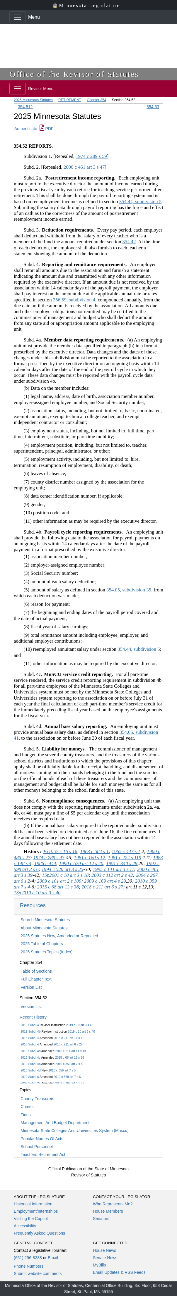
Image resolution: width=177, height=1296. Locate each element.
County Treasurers (37, 1098)
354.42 (129, 241)
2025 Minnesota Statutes (33, 100)
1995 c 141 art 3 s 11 (113, 869)
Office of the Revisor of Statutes (74, 74)
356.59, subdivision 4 (74, 300)
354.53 (153, 106)
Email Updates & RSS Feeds (119, 1272)
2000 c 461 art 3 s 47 (84, 167)
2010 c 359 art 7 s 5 (62, 1070)
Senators (101, 1218)
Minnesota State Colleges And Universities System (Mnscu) (75, 1130)
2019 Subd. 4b (30, 1031)
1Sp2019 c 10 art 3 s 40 (37, 892)
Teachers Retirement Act (43, 1154)
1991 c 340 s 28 (121, 863)
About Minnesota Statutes (44, 928)
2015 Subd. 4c (30, 1057)
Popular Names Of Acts (42, 1138)
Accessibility (25, 1225)
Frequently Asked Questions (39, 1233)
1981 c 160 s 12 (89, 857)
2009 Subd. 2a (30, 1083)
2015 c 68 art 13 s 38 (69, 1057)
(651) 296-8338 (28, 1257)
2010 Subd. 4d (30, 1070)
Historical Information (33, 1204)
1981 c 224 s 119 (124, 857)
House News (104, 1250)
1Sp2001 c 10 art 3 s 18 (65, 875)
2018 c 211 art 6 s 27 (68, 1044)
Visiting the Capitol (31, 1218)
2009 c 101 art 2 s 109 (59, 881)
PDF (47, 128)
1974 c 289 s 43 (48, 857)
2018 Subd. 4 (30, 1038)
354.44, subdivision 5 (140, 201)
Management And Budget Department (55, 1122)
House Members (108, 1211)
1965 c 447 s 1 (126, 851)
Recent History (33, 1017)
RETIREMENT (69, 100)
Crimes (27, 1106)
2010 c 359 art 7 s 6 (67, 1076)
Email (53, 1257)
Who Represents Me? (112, 1204)
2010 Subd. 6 (30, 1076)
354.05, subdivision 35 (128, 590)
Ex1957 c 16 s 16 (60, 851)
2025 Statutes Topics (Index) (46, 952)
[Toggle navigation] (17, 17)
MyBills (99, 1265)
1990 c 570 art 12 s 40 (81, 863)
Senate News (105, 1257)
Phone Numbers (28, 1266)
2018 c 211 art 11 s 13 (70, 1051)
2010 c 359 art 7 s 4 (69, 1064)
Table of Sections (36, 971)
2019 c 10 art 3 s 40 (79, 1025)
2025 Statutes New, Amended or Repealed (59, 935)
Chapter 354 (96, 100)
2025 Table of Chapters (42, 943)
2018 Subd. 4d (30, 1051)
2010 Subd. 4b (30, 1064)
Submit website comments (38, 1273)
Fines (25, 1114)
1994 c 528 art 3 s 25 (63, 869)
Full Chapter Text (36, 979)
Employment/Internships (36, 1211)
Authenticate (25, 128)
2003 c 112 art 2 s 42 (112, 875)
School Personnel (37, 1146)
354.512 (25, 106)
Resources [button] (33, 905)
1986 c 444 (45, 863)
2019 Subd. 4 (30, 1025)
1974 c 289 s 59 (91, 156)
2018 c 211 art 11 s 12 (69, 1038)
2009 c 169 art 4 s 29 (69, 1083)
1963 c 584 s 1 (94, 851)
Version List (31, 987)
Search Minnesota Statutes (45, 919)
